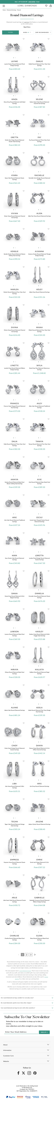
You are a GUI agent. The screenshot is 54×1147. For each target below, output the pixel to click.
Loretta (39, 556)
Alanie (14, 708)
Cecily (39, 517)
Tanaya (39, 441)
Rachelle (39, 175)
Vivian (14, 213)
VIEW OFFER (31, 1)
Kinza (14, 99)
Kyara (14, 175)
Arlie (14, 898)
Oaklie (39, 61)
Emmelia (39, 593)
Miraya (14, 670)
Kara (14, 556)
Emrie (39, 860)
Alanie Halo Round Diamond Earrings (14, 710)
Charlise (14, 936)
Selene (39, 99)
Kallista (39, 670)
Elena (39, 936)
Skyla (39, 365)
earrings (26, 22)
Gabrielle (39, 898)
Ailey (39, 403)
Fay (39, 137)
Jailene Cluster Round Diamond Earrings (39, 824)
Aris (39, 784)
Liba (14, 784)
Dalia (14, 441)
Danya (39, 746)
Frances (14, 403)
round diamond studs (25, 970)
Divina (14, 327)
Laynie (14, 61)
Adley (39, 289)
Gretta (14, 137)
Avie (39, 479)
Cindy (14, 746)
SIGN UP (44, 1032)
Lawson (14, 632)
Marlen (15, 289)
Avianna (39, 251)
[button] (14, 58)
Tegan (14, 822)
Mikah (39, 327)
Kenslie (14, 251)
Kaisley (39, 632)
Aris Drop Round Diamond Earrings (39, 786)
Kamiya (14, 479)
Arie (14, 517)
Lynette (14, 365)
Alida (39, 213)
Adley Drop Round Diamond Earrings (39, 292)
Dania (14, 593)
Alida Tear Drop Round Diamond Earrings (39, 216)
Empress (14, 860)
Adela (39, 708)
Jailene (39, 822)
